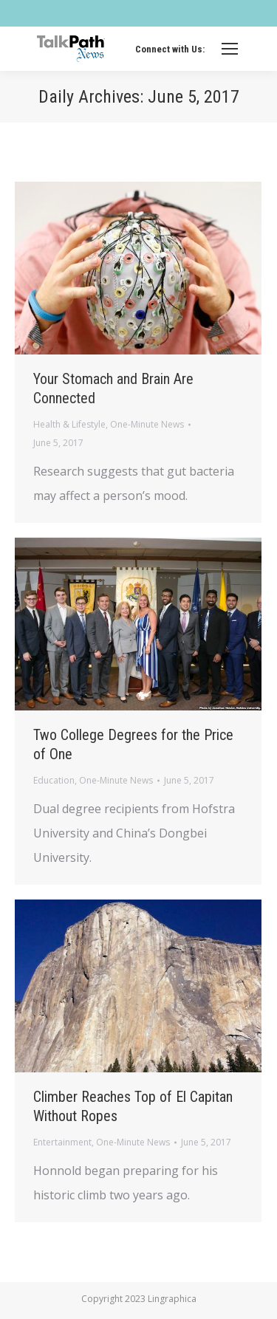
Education (54, 780)
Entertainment (62, 1142)
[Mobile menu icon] (229, 48)
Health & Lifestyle (69, 424)
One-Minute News (147, 424)
